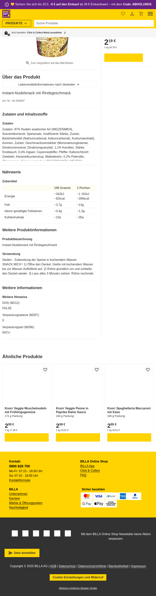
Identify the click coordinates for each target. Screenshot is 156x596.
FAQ (83, 475)
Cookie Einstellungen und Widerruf (78, 577)
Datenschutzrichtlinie (92, 566)
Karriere (14, 498)
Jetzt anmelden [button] (22, 553)
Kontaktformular (20, 480)
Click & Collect (90, 470)
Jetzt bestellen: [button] (36, 32)
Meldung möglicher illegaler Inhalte (78, 588)
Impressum (138, 566)
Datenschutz (67, 566)
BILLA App (87, 466)
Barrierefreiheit (119, 566)
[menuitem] (16, 23)
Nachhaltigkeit (18, 507)
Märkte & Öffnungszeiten (25, 503)
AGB (53, 566)
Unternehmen (18, 493)
